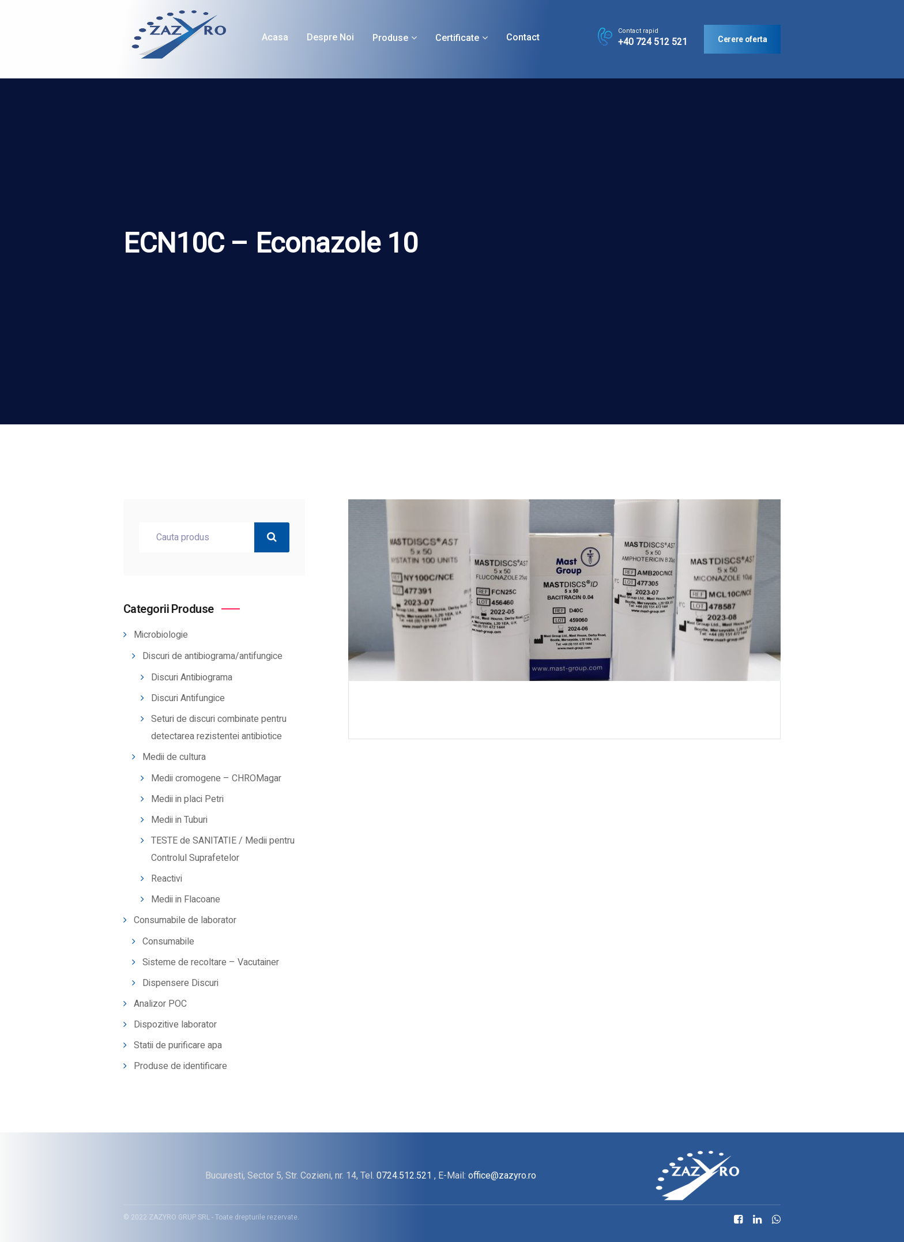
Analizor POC (160, 1004)
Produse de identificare (180, 1066)
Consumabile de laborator (185, 920)
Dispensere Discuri (180, 983)
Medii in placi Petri (187, 799)
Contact (523, 37)
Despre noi (330, 37)
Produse (390, 37)
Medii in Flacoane (185, 899)
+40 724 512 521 (652, 42)
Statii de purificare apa (178, 1045)
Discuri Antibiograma (191, 677)
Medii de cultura (174, 757)
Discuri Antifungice (188, 698)
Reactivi (166, 879)
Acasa (275, 37)
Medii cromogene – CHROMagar (216, 778)
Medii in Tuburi (179, 820)
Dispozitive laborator (175, 1025)
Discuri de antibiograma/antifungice (212, 656)
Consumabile (168, 942)
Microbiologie (161, 635)
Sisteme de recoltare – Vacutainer (210, 962)
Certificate (457, 37)
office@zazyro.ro (502, 1175)
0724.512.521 (404, 1175)
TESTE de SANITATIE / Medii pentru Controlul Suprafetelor (223, 849)
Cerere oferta (742, 39)
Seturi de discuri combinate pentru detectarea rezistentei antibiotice (219, 727)
